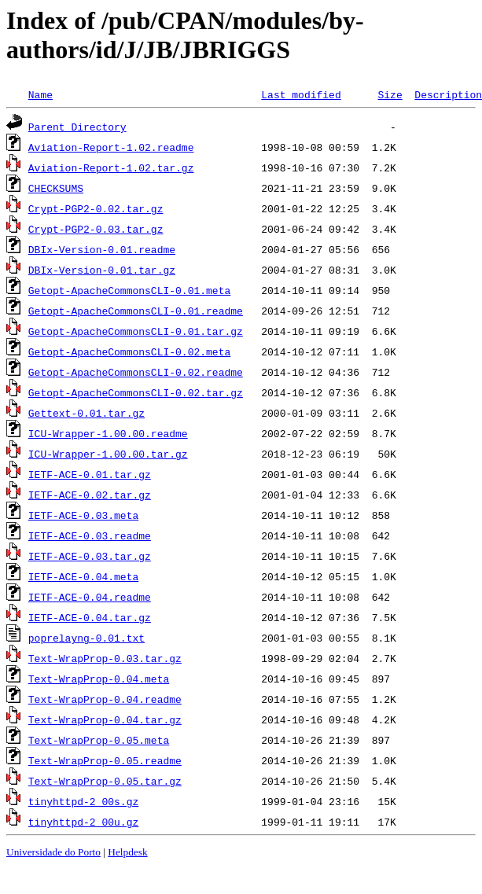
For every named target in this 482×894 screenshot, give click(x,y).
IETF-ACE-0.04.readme (89, 597)
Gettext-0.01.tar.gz (86, 413)
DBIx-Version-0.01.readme (101, 249)
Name (40, 94)
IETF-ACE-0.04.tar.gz (89, 617)
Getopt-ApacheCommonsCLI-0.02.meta (129, 351)
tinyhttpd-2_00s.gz (83, 801)
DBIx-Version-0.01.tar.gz (101, 270)
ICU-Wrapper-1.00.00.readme (108, 433)
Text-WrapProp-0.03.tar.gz (105, 658)
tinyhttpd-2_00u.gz (83, 822)
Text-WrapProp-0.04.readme (105, 699)
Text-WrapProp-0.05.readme (105, 760)
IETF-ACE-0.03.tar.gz (89, 556)
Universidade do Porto (53, 852)
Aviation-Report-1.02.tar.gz (111, 167)
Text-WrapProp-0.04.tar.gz (105, 719)
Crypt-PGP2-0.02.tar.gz (96, 208)
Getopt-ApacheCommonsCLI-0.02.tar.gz (135, 392)
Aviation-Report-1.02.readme (111, 147)
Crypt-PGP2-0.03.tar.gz (96, 229)
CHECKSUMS (55, 188)
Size (389, 94)
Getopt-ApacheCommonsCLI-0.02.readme (135, 372)
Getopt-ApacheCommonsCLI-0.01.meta (129, 290)
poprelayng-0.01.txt (86, 638)
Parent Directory (77, 127)
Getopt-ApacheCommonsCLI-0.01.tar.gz (135, 331)
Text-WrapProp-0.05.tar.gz (105, 781)
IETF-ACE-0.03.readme (89, 535)
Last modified (300, 94)
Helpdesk (127, 852)
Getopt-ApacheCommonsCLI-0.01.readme (135, 311)
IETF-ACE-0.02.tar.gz (89, 494)
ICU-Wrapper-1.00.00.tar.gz (108, 454)
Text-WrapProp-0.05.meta (98, 740)
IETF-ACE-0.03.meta (83, 515)
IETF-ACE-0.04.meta (83, 576)
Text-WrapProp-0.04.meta (98, 678)
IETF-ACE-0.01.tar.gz (89, 474)
